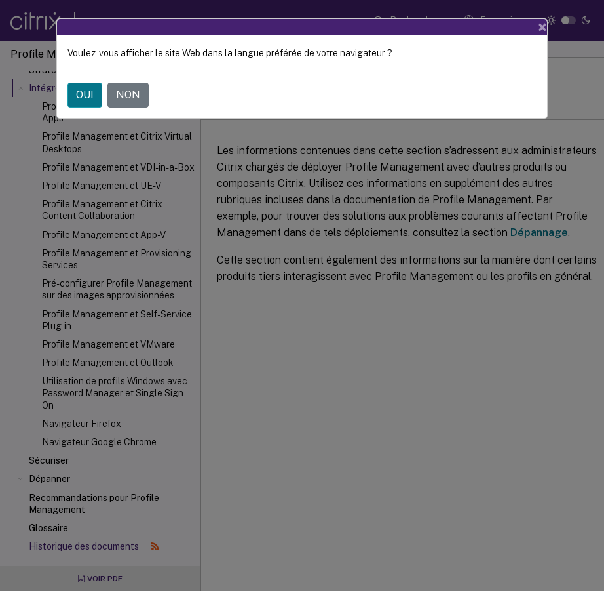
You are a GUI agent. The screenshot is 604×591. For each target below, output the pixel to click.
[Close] (542, 27)
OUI (85, 95)
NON (128, 95)
